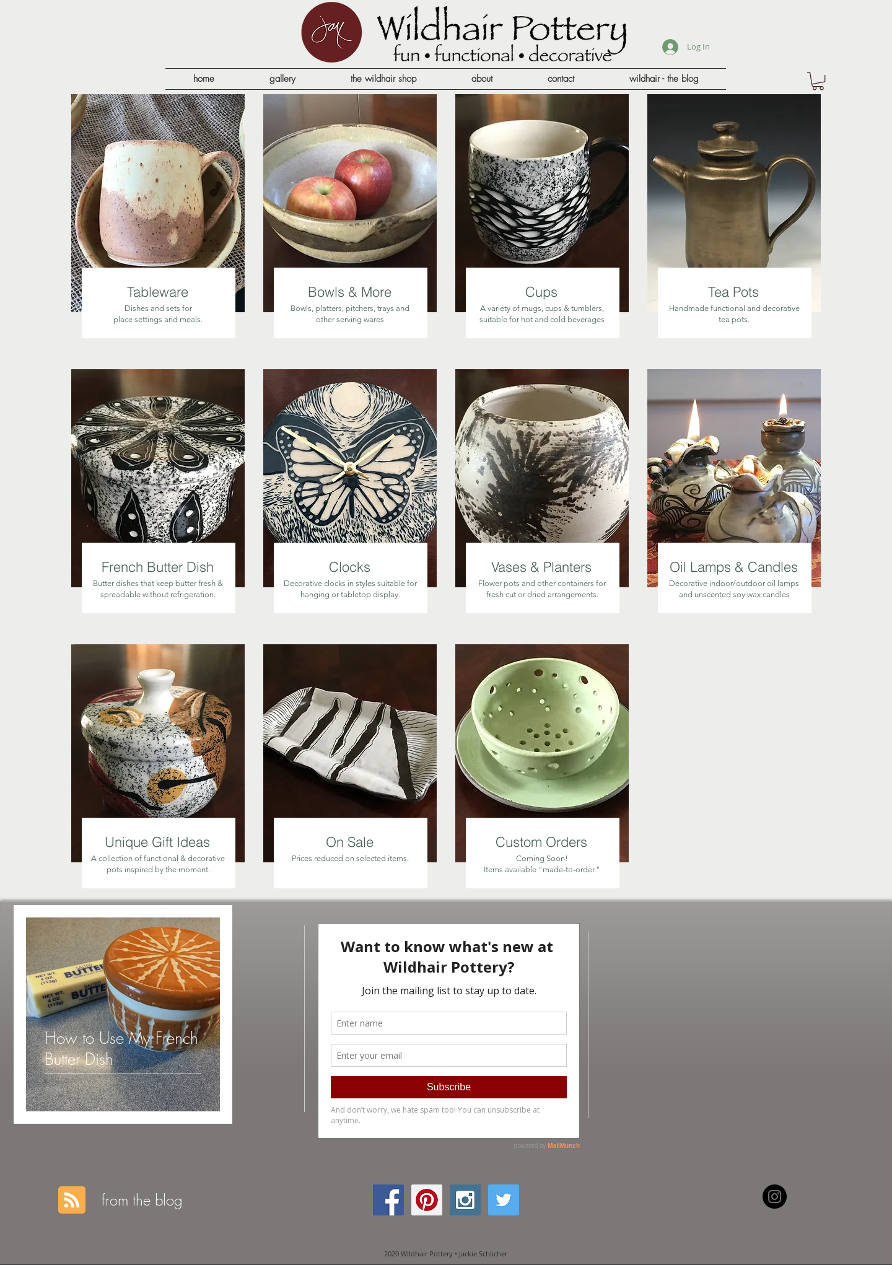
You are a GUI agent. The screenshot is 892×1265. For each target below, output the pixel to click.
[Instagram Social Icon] (465, 1199)
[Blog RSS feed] (71, 1200)
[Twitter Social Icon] (503, 1199)
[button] (818, 81)
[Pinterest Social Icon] (426, 1199)
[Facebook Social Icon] (388, 1199)
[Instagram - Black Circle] (775, 1196)
